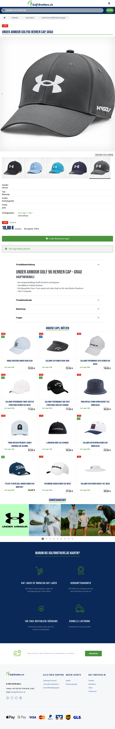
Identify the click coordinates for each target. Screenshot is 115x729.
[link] (41, 618)
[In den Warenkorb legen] (57, 239)
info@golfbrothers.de (18, 692)
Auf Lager (25, 213)
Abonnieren (93, 653)
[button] (4, 94)
